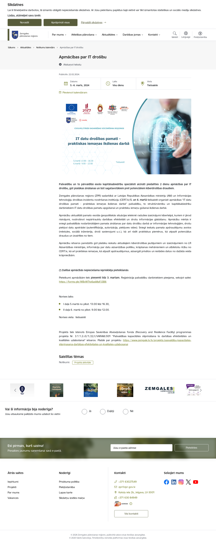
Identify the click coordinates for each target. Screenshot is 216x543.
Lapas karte (65, 492)
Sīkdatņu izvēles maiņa (72, 498)
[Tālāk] (200, 390)
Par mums (13, 492)
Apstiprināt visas (60, 22)
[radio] (86, 411)
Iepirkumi (13, 481)
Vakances (13, 498)
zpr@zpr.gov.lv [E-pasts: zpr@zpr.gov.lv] (127, 487)
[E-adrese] (121, 503)
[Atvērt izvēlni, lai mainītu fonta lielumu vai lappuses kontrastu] (200, 35)
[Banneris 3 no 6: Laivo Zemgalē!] (91, 390)
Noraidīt (24, 22)
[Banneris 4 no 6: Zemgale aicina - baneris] (125, 390)
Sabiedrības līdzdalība (23, 63)
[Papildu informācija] (131, 503)
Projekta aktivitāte (82, 362)
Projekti (12, 487)
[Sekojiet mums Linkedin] (173, 482)
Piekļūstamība (67, 487)
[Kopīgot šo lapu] (200, 64)
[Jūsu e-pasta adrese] (141, 447)
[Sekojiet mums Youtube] (195, 482)
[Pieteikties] (192, 447)
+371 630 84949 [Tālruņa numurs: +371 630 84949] (127, 497)
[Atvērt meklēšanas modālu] (175, 35)
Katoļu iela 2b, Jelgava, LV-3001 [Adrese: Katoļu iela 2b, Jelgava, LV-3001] (137, 492)
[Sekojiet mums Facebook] (166, 482)
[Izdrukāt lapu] (200, 55)
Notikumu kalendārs (22, 69)
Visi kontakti (131, 513)
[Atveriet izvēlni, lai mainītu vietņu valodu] (186, 35)
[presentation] (28, 425)
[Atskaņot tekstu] (72, 64)
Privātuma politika (69, 481)
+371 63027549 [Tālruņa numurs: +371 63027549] (128, 481)
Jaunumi (16, 57)
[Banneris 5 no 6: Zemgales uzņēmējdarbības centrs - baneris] (159, 390)
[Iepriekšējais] (15, 390)
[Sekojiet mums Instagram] (181, 482)
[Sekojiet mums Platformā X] (188, 482)
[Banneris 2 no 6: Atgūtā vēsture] (56, 390)
